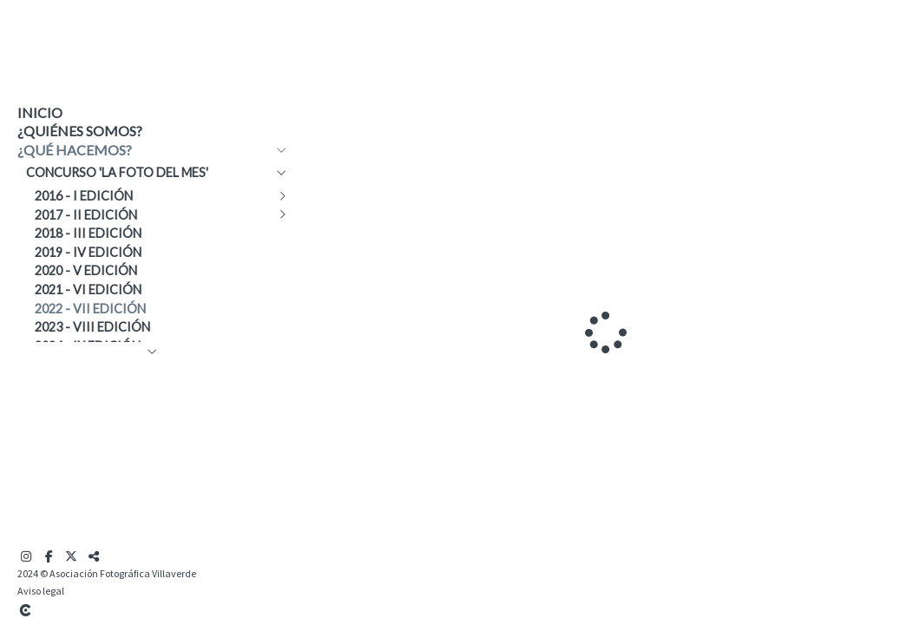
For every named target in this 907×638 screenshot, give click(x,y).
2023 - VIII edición (92, 326)
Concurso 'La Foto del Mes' (117, 172)
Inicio (39, 112)
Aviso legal (40, 590)
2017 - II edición (86, 214)
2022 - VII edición (90, 308)
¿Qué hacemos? (74, 149)
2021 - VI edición (88, 289)
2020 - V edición (86, 270)
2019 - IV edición (88, 252)
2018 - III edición (88, 233)
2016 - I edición (84, 195)
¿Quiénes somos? (79, 130)
